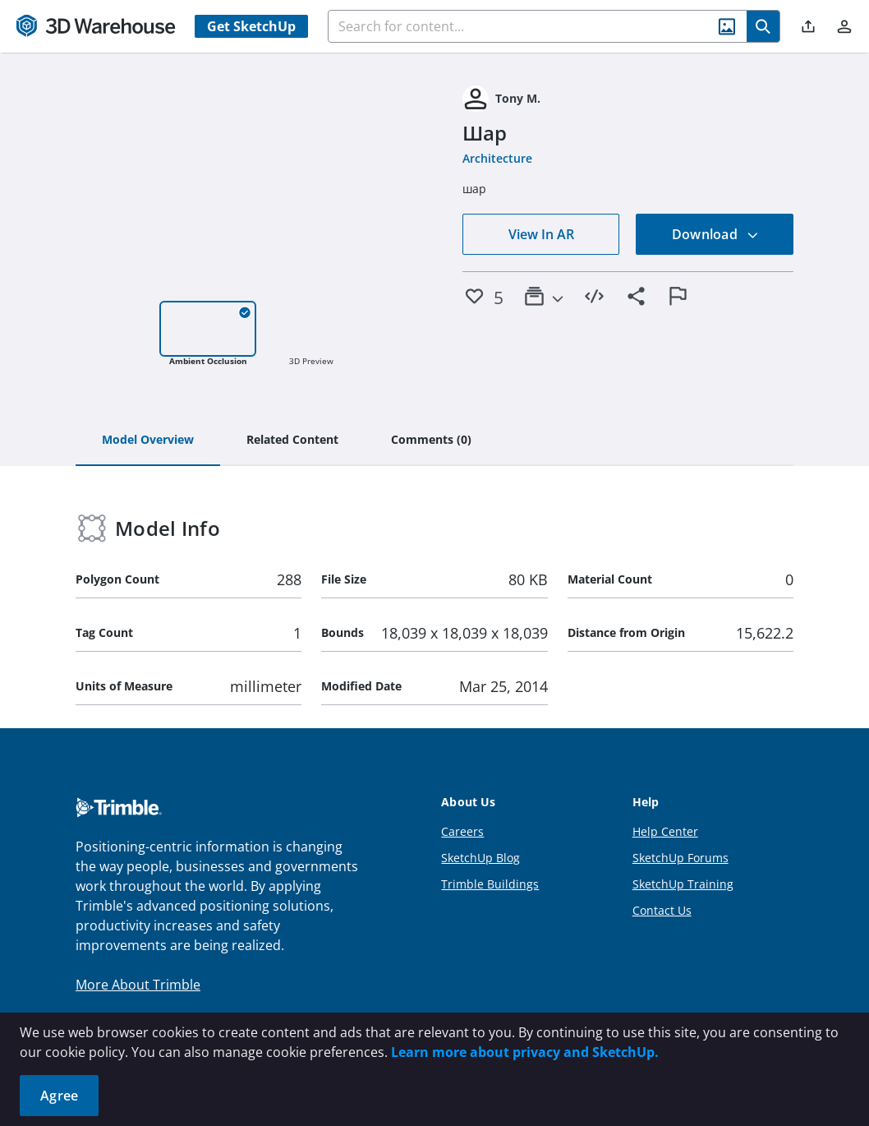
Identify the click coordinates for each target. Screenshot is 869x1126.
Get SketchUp (251, 26)
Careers (462, 831)
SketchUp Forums (680, 857)
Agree (59, 1096)
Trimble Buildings (490, 884)
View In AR (541, 234)
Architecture (497, 158)
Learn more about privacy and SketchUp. (525, 1052)
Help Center (665, 831)
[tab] (148, 440)
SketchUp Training (682, 884)
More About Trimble (138, 985)
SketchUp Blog (480, 857)
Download (715, 234)
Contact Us (662, 910)
